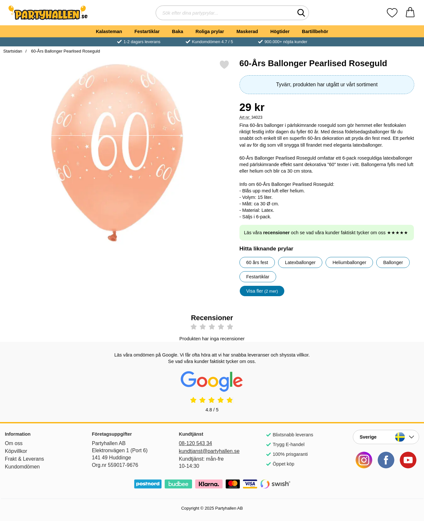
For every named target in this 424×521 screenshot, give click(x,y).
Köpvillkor (16, 451)
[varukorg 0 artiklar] (410, 13)
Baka (177, 31)
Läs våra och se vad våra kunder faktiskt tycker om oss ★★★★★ (326, 232)
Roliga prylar (210, 31)
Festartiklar (147, 31)
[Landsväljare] (386, 437)
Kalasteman (109, 31)
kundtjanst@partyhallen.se (209, 451)
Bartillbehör (315, 31)
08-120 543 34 (195, 443)
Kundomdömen (22, 466)
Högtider (279, 31)
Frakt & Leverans (24, 459)
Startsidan (12, 51)
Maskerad (247, 31)
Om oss (14, 443)
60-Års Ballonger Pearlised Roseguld (65, 51)
